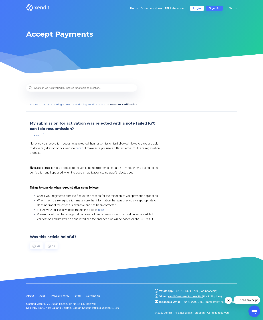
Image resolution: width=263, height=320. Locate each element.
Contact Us (93, 295)
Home (134, 8)
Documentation (151, 8)
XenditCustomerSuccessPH (185, 296)
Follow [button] (37, 135)
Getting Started (62, 104)
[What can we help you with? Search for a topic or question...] (81, 88)
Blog (78, 295)
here (78, 148)
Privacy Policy (60, 295)
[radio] (36, 245)
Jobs (42, 295)
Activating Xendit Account (90, 104)
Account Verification (123, 104)
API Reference (174, 8)
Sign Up (214, 8)
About (30, 295)
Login (197, 8)
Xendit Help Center (37, 104)
